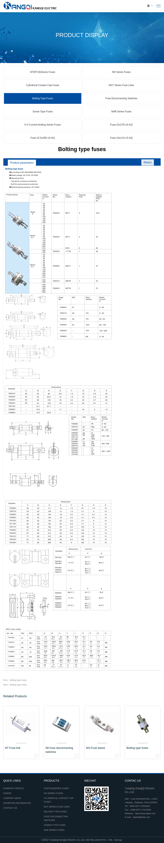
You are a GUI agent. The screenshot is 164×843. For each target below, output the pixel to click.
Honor (7, 793)
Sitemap (118, 840)
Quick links (12, 780)
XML (110, 840)
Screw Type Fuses (43, 111)
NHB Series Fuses (121, 111)
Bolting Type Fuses (42, 98)
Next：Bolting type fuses (15, 684)
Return (147, 162)
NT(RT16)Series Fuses (42, 72)
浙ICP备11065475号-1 (96, 840)
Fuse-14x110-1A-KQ (121, 138)
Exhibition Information (17, 803)
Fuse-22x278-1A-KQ (121, 124)
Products (51, 780)
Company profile (13, 788)
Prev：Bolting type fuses (15, 680)
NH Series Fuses (121, 72)
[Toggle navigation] (157, 6)
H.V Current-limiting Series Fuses (43, 124)
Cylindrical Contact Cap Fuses (42, 85)
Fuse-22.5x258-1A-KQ (42, 138)
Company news (12, 798)
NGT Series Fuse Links (121, 85)
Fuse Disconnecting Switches (121, 98)
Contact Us (10, 808)
